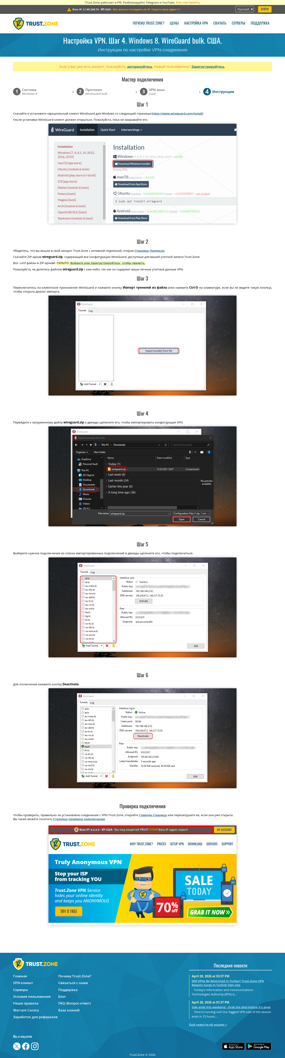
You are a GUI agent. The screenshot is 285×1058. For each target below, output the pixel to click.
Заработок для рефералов (35, 1017)
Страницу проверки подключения (79, 819)
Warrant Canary (26, 1010)
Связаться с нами (73, 982)
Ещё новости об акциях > (208, 1024)
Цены (174, 23)
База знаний (69, 1010)
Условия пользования (31, 996)
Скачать (219, 23)
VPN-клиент (23, 982)
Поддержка (260, 23)
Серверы (238, 23)
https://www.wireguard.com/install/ (177, 113)
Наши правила (25, 1003)
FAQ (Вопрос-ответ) (74, 1003)
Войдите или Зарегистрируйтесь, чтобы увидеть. (107, 263)
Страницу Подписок (149, 251)
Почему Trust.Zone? (148, 23)
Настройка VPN (196, 23)
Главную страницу (153, 815)
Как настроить (188, 2)
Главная (20, 976)
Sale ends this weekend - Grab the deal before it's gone (231, 1007)
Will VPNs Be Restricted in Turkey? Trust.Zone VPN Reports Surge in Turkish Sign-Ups (228, 983)
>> (146, 9)
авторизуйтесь (139, 66)
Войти (265, 9)
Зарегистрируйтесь (208, 66)
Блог (62, 996)
